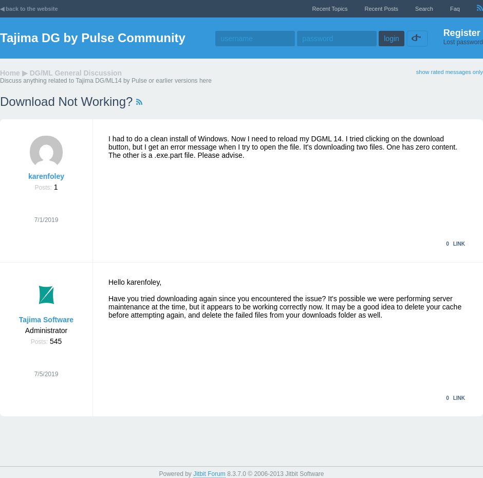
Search (424, 9)
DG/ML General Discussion (76, 73)
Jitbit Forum (209, 473)
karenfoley (46, 176)
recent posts (381, 9)
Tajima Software (46, 320)
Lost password (463, 42)
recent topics (330, 9)
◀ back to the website (29, 9)
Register (461, 33)
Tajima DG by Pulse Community (92, 38)
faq (455, 9)
